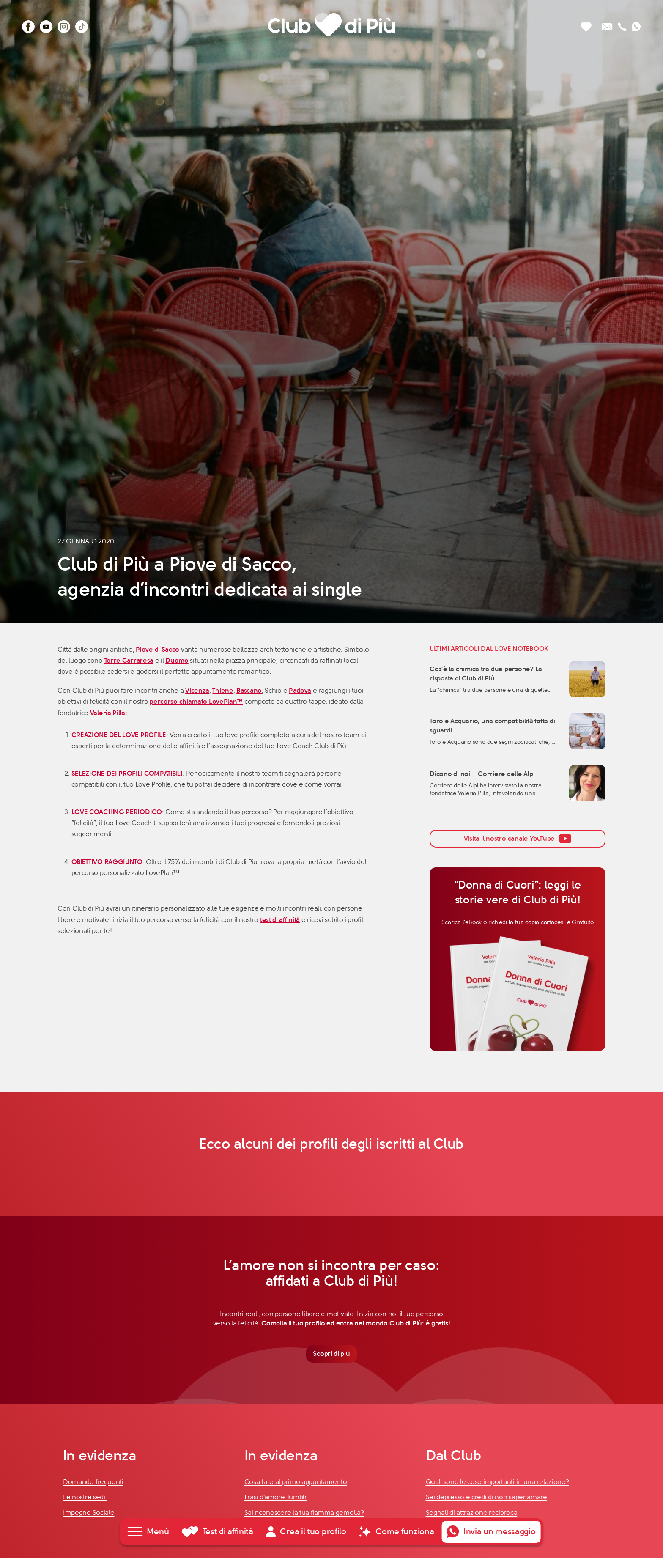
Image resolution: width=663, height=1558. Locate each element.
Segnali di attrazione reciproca (472, 1513)
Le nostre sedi (85, 1498)
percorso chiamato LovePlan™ (196, 701)
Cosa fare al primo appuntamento (295, 1482)
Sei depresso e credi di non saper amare (486, 1498)
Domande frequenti (93, 1482)
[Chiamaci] (622, 24)
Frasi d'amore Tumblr (275, 1498)
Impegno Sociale (89, 1513)
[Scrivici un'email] (607, 24)
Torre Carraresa (129, 660)
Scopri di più (331, 1354)
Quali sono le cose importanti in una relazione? (497, 1482)
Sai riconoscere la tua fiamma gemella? (304, 1513)
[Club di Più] (331, 24)
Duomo (177, 660)
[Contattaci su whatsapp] (636, 24)
